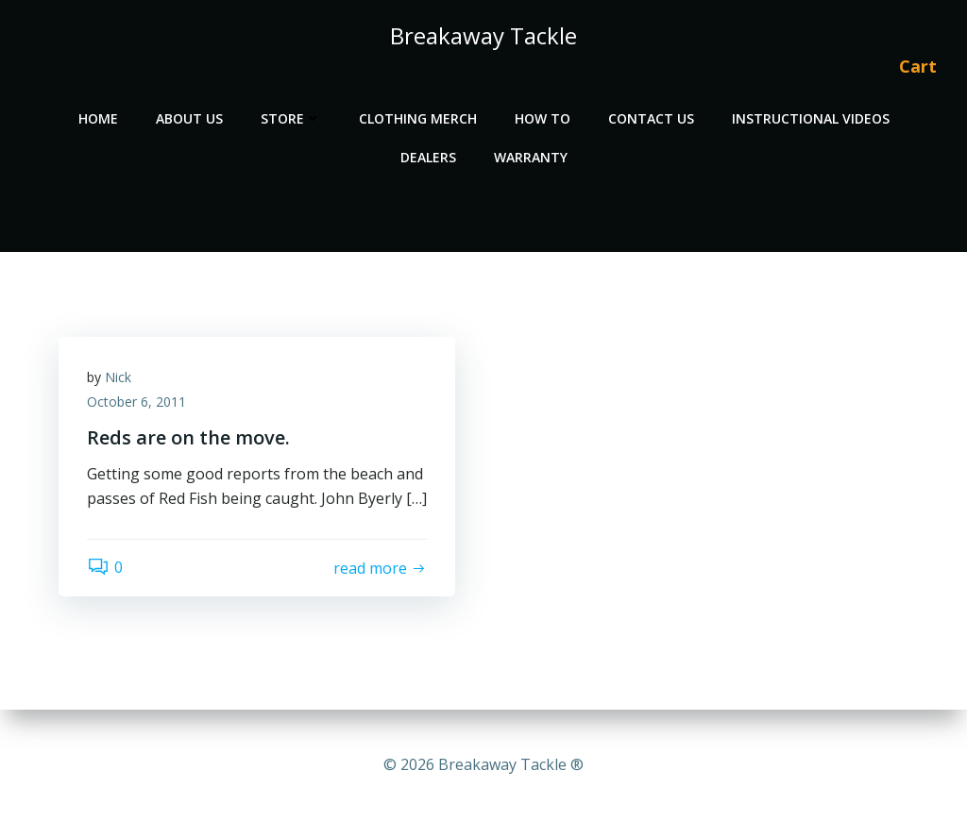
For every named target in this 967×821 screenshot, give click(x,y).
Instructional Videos (811, 118)
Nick (118, 377)
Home (98, 118)
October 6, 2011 (136, 401)
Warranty (531, 157)
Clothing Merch (418, 118)
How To (542, 118)
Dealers (428, 157)
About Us (189, 118)
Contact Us (651, 118)
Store (291, 118)
